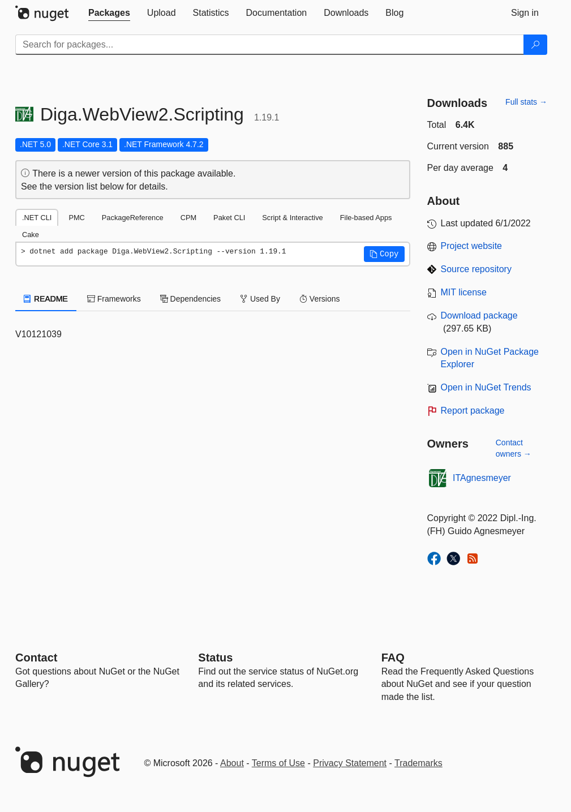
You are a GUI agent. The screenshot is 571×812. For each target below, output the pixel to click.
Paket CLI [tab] (229, 217)
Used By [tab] (260, 298)
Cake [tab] (30, 234)
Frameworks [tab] (114, 298)
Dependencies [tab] (190, 298)
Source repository (476, 269)
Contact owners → (513, 448)
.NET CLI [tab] (36, 217)
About (232, 763)
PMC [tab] (76, 217)
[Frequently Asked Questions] (393, 657)
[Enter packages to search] (269, 45)
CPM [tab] (188, 217)
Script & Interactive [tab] (292, 217)
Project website (472, 246)
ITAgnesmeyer (482, 478)
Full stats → (526, 101)
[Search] (535, 45)
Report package (473, 410)
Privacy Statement (350, 763)
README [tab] (46, 298)
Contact (36, 657)
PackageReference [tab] (133, 217)
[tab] (109, 13)
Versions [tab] (319, 298)
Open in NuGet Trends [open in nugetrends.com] (486, 387)
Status (215, 657)
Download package (479, 315)
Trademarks (418, 763)
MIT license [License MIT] (464, 292)
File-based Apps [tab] (366, 217)
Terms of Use (278, 763)
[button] (384, 254)
